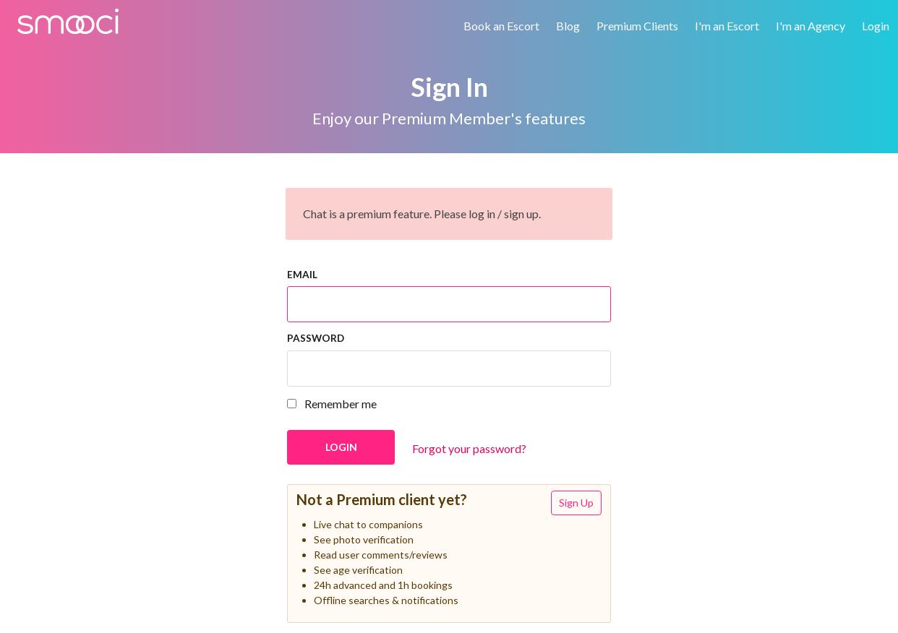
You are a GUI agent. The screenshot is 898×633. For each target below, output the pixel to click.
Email (302, 274)
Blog (568, 26)
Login (875, 26)
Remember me (332, 403)
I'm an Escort (727, 26)
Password (315, 338)
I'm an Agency (810, 26)
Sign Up (576, 502)
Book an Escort (501, 26)
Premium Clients (637, 26)
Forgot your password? (469, 448)
